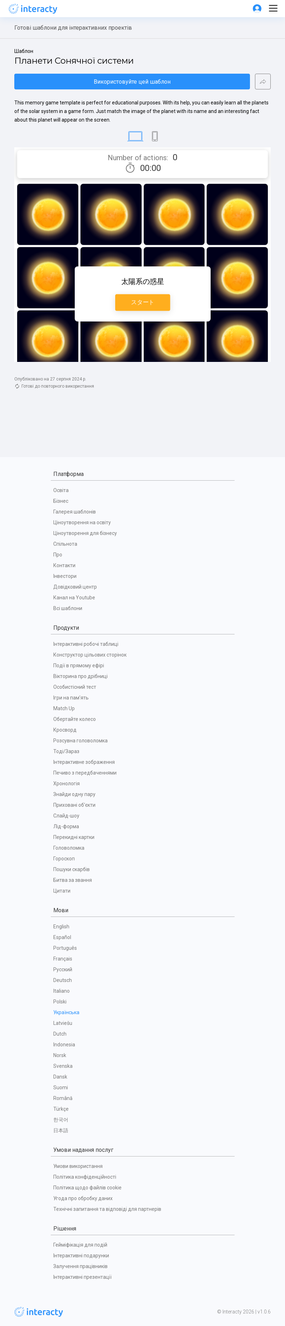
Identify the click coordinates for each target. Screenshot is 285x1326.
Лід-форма (66, 826)
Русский (62, 969)
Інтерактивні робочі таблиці (85, 644)
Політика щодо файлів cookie (87, 1187)
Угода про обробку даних (83, 1198)
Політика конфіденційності (84, 1177)
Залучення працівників (80, 1266)
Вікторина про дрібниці (80, 676)
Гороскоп (64, 858)
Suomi (60, 1087)
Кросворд (65, 730)
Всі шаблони (67, 608)
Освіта (61, 490)
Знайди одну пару (74, 794)
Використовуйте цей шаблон (132, 81)
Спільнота (65, 544)
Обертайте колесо (74, 719)
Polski (60, 1002)
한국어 (60, 1120)
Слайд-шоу (66, 816)
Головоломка (68, 848)
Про (57, 555)
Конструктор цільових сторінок (90, 655)
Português (65, 948)
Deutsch (62, 980)
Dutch (60, 1034)
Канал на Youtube (74, 597)
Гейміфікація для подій (80, 1245)
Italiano (61, 991)
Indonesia (64, 1044)
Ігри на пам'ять (71, 698)
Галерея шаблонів (74, 512)
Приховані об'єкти (74, 805)
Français (62, 959)
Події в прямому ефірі (78, 665)
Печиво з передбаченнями (85, 773)
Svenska (63, 1066)
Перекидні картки (73, 837)
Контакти (64, 565)
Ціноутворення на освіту (82, 522)
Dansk (60, 1077)
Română (63, 1098)
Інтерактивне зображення (84, 762)
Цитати (61, 891)
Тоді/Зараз (66, 751)
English (61, 926)
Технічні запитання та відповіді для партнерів (107, 1209)
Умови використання (78, 1166)
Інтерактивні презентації (82, 1277)
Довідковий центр (75, 587)
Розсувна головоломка (80, 740)
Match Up (64, 708)
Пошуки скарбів (71, 869)
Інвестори (65, 576)
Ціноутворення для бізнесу (85, 533)
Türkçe (61, 1109)
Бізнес (60, 501)
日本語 (60, 1130)
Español (62, 937)
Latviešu (62, 1023)
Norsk (59, 1055)
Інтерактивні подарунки (81, 1255)
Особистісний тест (74, 687)
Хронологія (66, 783)
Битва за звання (72, 880)
